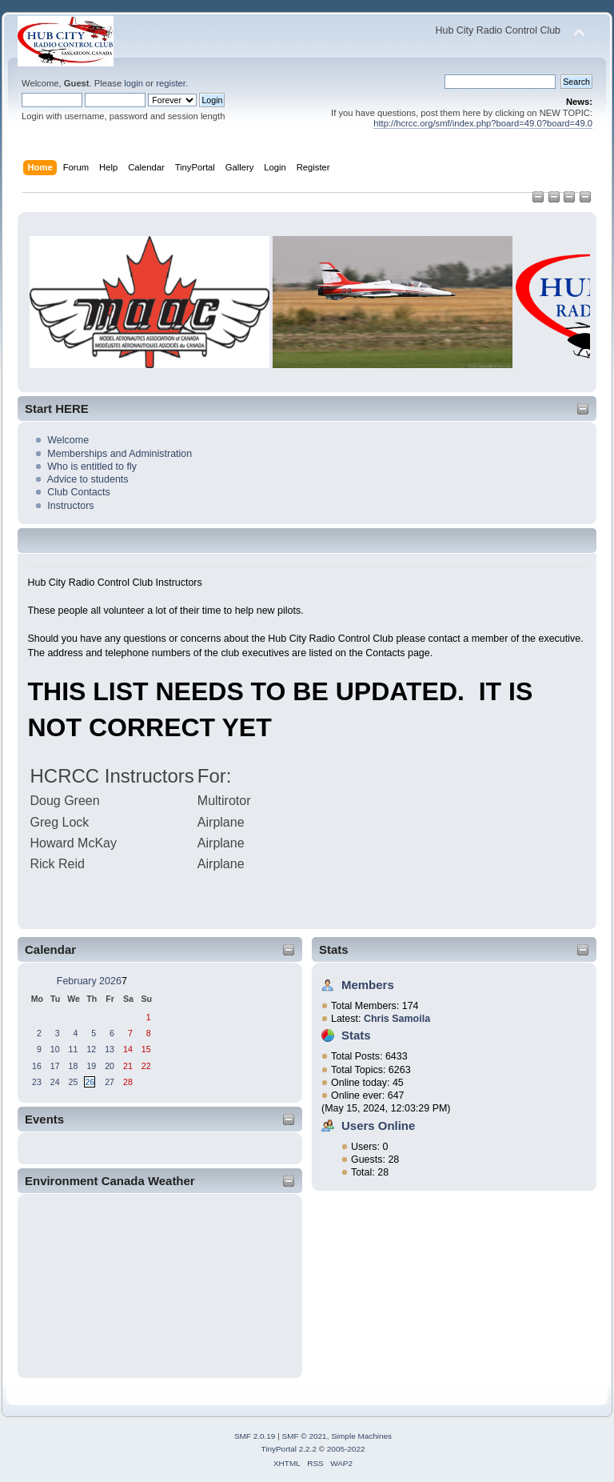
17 (55, 1066)
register (170, 83)
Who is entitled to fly (92, 466)
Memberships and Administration (119, 453)
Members (367, 984)
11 (73, 1049)
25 (73, 1082)
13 (109, 1049)
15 (146, 1049)
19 (91, 1066)
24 (55, 1082)
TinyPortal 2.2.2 (288, 1448)
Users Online (378, 1125)
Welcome (68, 440)
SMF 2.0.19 (255, 1436)
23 (37, 1082)
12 (91, 1049)
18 (73, 1066)
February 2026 (89, 981)
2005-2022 (346, 1448)
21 (128, 1066)
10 (55, 1049)
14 (128, 1049)
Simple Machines (361, 1436)
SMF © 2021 (304, 1436)
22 (146, 1066)
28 (128, 1082)
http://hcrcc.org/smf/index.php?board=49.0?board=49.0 (482, 123)
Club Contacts (78, 492)
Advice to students (88, 479)
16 (37, 1066)
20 (109, 1066)
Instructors (70, 505)
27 (109, 1082)
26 (89, 1082)
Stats (334, 949)
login (133, 83)
